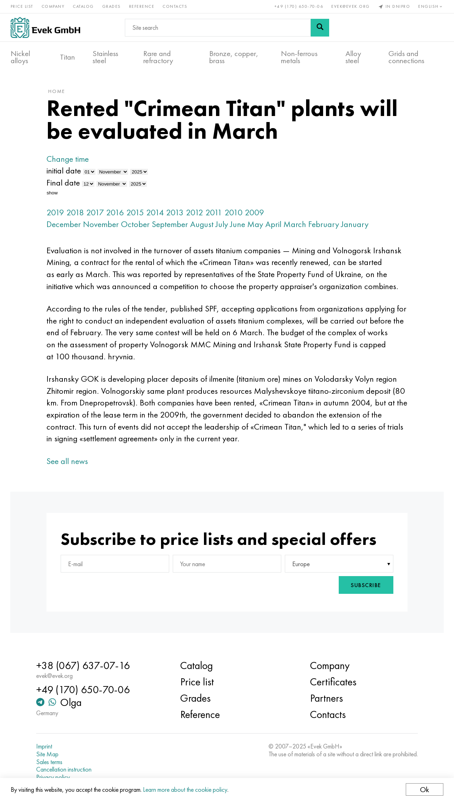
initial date (65, 171)
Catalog (83, 6)
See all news (68, 461)
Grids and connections (406, 57)
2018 (76, 212)
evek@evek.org (350, 6)
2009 (255, 212)
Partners (326, 698)
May (256, 224)
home (57, 92)
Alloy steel (353, 57)
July (223, 224)
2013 (176, 212)
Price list (22, 6)
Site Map (48, 754)
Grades (111, 6)
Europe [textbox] (300, 564)
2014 (156, 212)
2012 (195, 212)
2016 (116, 212)
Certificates (333, 681)
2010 (235, 212)
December (65, 224)
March (295, 224)
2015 (136, 212)
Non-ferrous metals (299, 57)
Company (53, 6)
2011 (214, 212)
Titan (67, 57)
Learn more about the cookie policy (185, 789)
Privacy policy (54, 777)
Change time (69, 159)
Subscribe (365, 586)
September (171, 224)
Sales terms (50, 762)
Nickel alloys (20, 57)
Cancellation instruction (64, 769)
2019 (56, 212)
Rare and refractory (158, 57)
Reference (142, 6)
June (238, 224)
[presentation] (299, 586)
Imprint (45, 746)
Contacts (175, 6)
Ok (424, 789)
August (203, 224)
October (136, 224)
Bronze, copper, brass (233, 57)
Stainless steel (105, 57)
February (324, 224)
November (102, 224)
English (430, 6)
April (274, 224)
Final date (64, 183)
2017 (96, 212)
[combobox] (338, 564)
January (356, 224)
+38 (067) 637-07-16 (84, 665)
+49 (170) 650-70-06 (299, 6)
